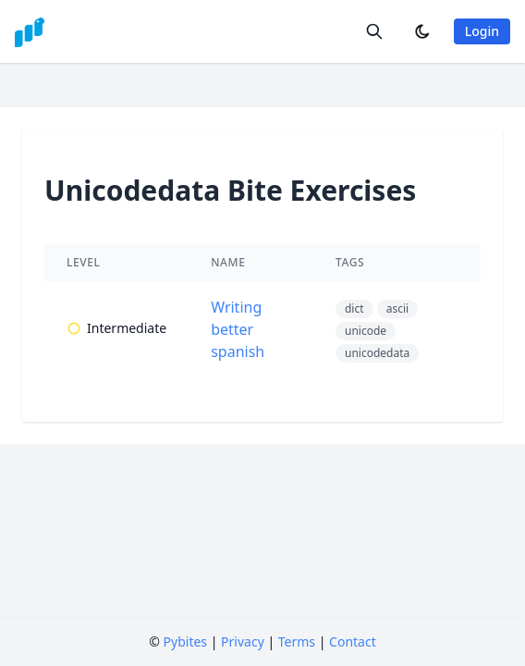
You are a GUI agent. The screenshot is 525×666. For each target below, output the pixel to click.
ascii (397, 308)
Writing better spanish (237, 329)
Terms (296, 641)
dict (354, 308)
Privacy (242, 641)
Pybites (186, 641)
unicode (365, 331)
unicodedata (377, 353)
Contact (352, 641)
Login (482, 31)
